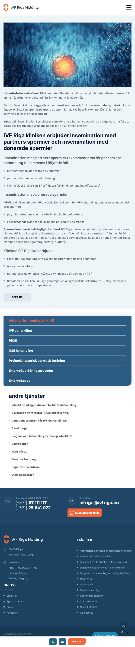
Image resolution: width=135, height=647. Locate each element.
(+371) (31, 502)
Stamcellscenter (22, 474)
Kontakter (12, 612)
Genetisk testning (23, 459)
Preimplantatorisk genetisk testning (37, 361)
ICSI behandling (21, 351)
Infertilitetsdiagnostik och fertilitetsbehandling (43, 405)
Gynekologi (19, 428)
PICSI (13, 341)
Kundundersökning (84, 513)
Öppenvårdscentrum (25, 467)
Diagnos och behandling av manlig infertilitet (41, 436)
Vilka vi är (12, 595)
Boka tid (17, 297)
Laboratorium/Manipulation (95, 556)
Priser (10, 607)
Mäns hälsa (19, 451)
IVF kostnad (86, 612)
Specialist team (15, 601)
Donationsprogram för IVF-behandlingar (39, 420)
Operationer (19, 443)
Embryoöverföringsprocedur (31, 371)
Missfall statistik (89, 607)
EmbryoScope (19, 381)
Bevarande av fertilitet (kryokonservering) (40, 412)
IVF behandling (20, 330)
